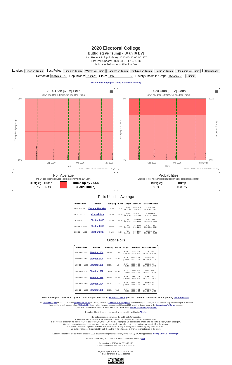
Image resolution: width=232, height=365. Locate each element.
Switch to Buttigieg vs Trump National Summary (116, 82)
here (143, 339)
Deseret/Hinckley (97, 208)
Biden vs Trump (34, 71)
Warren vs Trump (94, 71)
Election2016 (97, 220)
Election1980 (96, 290)
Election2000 (96, 258)
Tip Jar (143, 312)
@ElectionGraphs (82, 303)
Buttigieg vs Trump (141, 71)
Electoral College (118, 297)
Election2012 (97, 226)
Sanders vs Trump (118, 71)
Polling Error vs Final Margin (165, 334)
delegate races (181, 297)
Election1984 (96, 283)
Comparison (212, 71)
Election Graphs (50, 303)
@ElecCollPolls (85, 305)
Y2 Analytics (97, 214)
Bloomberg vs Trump (187, 71)
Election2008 (97, 232)
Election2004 (96, 252)
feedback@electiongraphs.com (143, 307)
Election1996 (96, 265)
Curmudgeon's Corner (166, 305)
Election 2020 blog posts (119, 303)
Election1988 (96, 277)
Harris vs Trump (164, 71)
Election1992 (96, 271)
